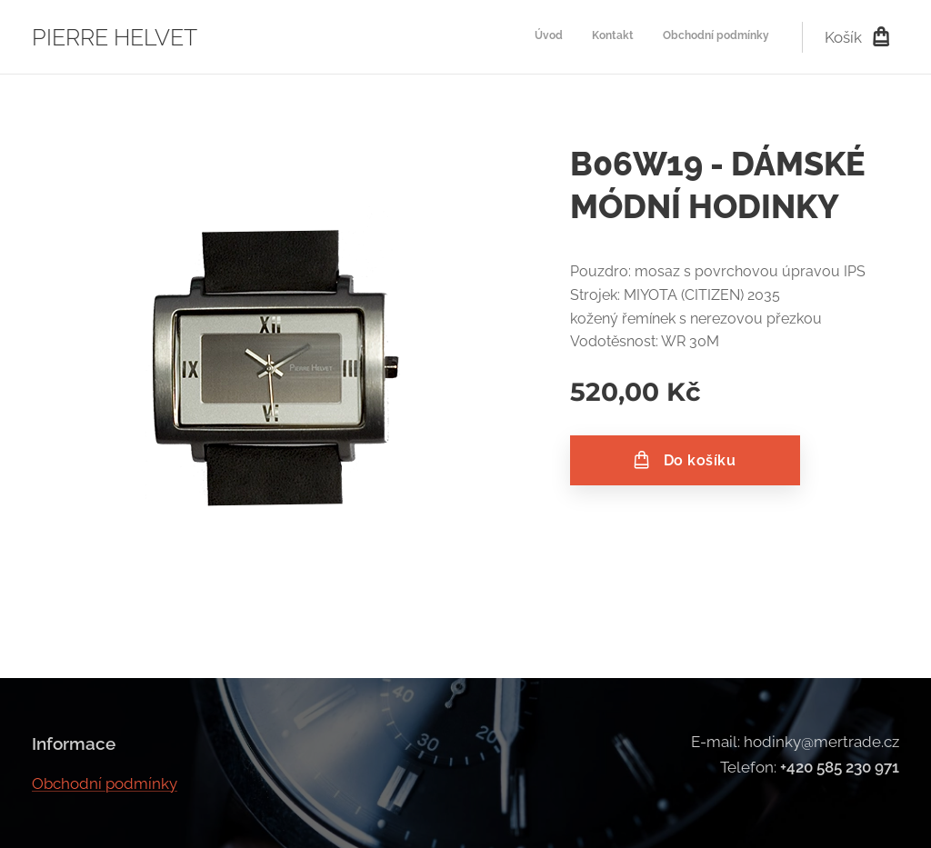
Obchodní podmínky (104, 783)
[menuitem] (716, 37)
